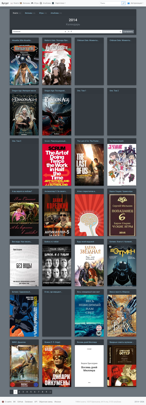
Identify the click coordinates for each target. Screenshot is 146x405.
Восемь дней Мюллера (87, 342)
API (35, 402)
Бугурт (5, 3)
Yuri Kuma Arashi (117, 141)
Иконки (58, 402)
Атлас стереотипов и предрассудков (86, 191)
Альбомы (47, 3)
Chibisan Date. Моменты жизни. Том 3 (87, 40)
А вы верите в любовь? (22, 191)
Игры (36, 3)
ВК (14, 402)
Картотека (59, 3)
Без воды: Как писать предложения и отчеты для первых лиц (23, 242)
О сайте (8, 402)
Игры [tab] (43, 13)
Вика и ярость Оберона (119, 292)
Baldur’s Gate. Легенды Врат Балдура (56, 40)
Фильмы (26, 3)
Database (29, 402)
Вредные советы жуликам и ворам (122, 342)
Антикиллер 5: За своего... (56, 191)
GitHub (20, 402)
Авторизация (136, 3)
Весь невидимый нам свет (88, 292)
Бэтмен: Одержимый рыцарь (21, 292)
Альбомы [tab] (56, 13)
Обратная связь (46, 402)
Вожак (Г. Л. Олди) (52, 342)
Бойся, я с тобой (52, 242)
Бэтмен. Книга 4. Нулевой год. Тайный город (121, 242)
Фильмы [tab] (30, 13)
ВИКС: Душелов (19, 342)
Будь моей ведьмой (85, 242)
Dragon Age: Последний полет (55, 91)
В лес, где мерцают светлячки (53, 292)
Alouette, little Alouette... (22, 40)
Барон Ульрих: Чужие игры (121, 191)
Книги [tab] (17, 13)
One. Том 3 (16, 141)
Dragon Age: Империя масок (24, 91)
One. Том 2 (114, 91)
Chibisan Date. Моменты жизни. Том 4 (120, 40)
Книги (16, 3)
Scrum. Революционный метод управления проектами (55, 141)
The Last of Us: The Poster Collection (88, 141)
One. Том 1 (81, 91)
